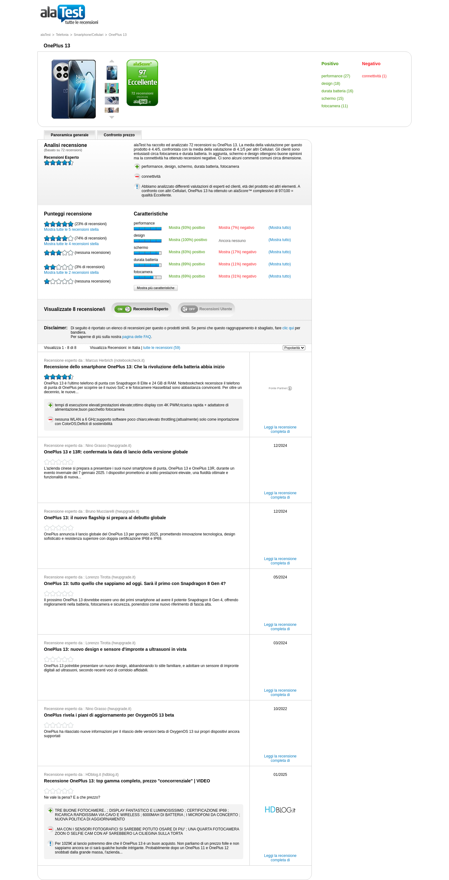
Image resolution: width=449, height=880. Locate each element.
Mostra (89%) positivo (187, 264)
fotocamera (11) (334, 106)
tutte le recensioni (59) (161, 348)
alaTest (46, 34)
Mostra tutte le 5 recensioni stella (75, 226)
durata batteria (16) (337, 91)
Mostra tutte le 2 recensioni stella (74, 269)
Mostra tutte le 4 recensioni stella (75, 240)
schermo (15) (332, 98)
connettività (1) (374, 76)
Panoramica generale (70, 135)
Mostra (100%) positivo (188, 240)
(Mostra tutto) (279, 227)
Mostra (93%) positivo (187, 227)
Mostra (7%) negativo (236, 227)
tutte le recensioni (69, 15)
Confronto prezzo (119, 135)
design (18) (330, 83)
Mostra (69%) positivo (187, 276)
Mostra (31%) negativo (237, 276)
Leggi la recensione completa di (280, 429)
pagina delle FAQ (136, 337)
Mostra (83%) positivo (187, 252)
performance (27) (335, 76)
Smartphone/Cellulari (89, 34)
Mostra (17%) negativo (237, 252)
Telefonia (62, 34)
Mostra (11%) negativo (237, 264)
